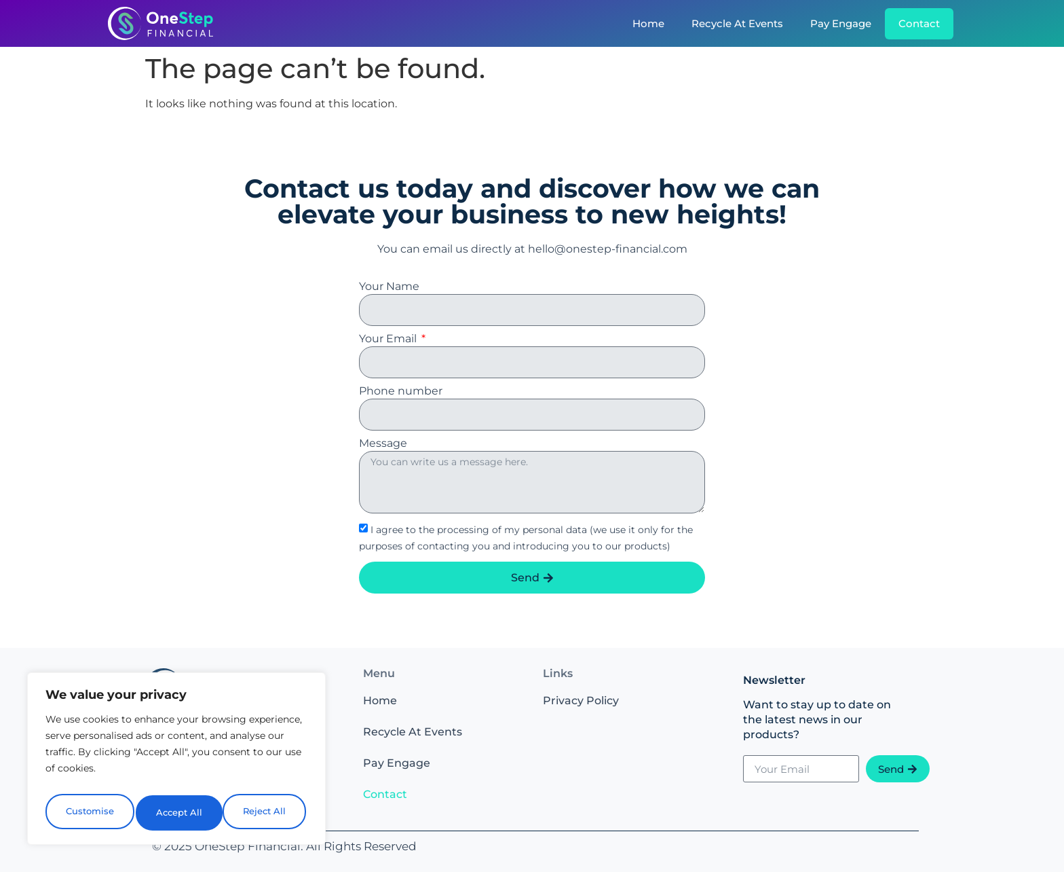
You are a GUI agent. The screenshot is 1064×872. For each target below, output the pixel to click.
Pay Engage (840, 23)
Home (648, 23)
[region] (176, 762)
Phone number (400, 391)
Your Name (389, 287)
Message (383, 444)
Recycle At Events (737, 23)
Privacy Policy (581, 700)
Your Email (389, 339)
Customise (89, 813)
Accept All (265, 813)
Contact (919, 23)
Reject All (178, 813)
